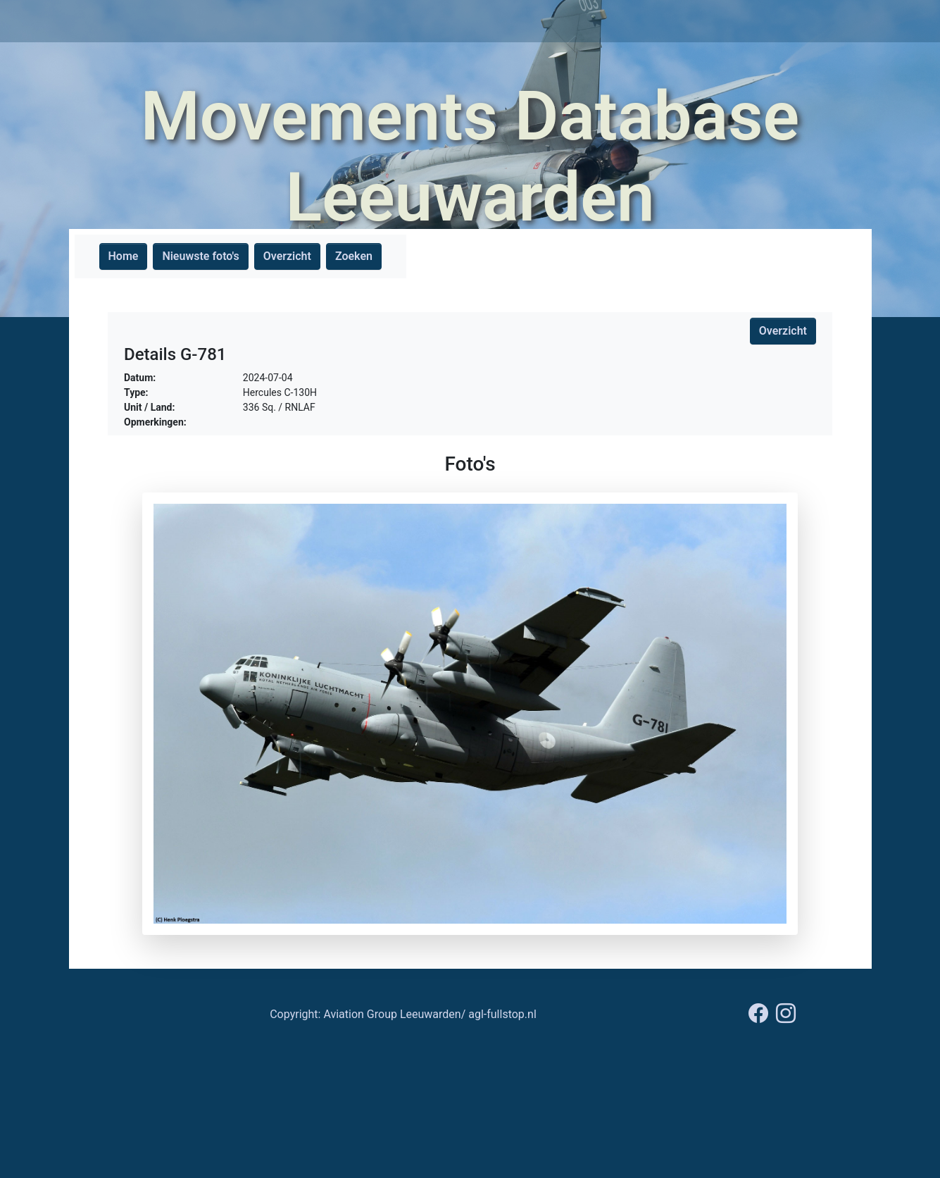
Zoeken (353, 256)
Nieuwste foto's (200, 256)
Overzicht (287, 256)
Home (123, 256)
